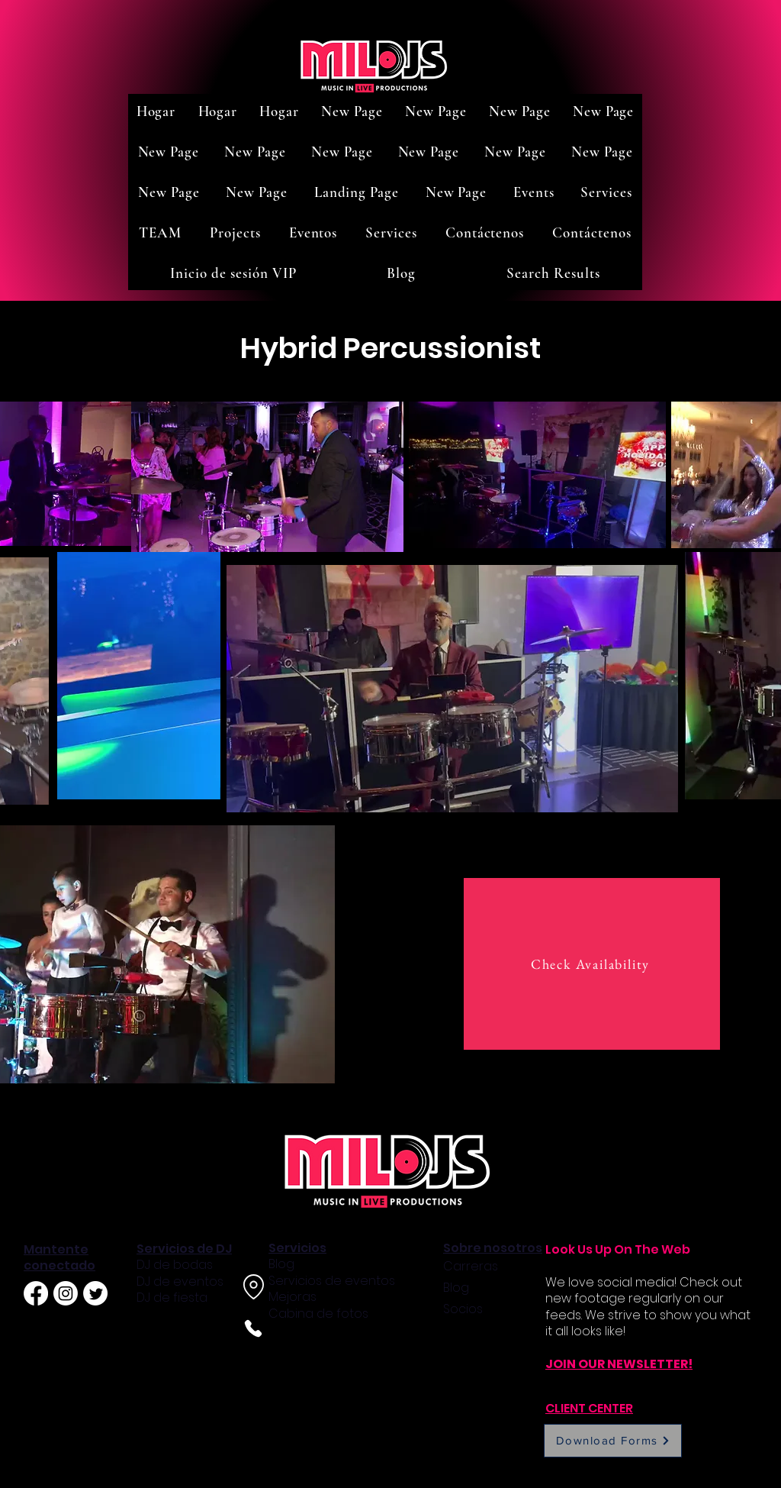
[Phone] (253, 1328)
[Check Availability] (592, 964)
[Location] (253, 1287)
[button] (533, 192)
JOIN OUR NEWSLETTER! (619, 1364)
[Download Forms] (613, 1440)
